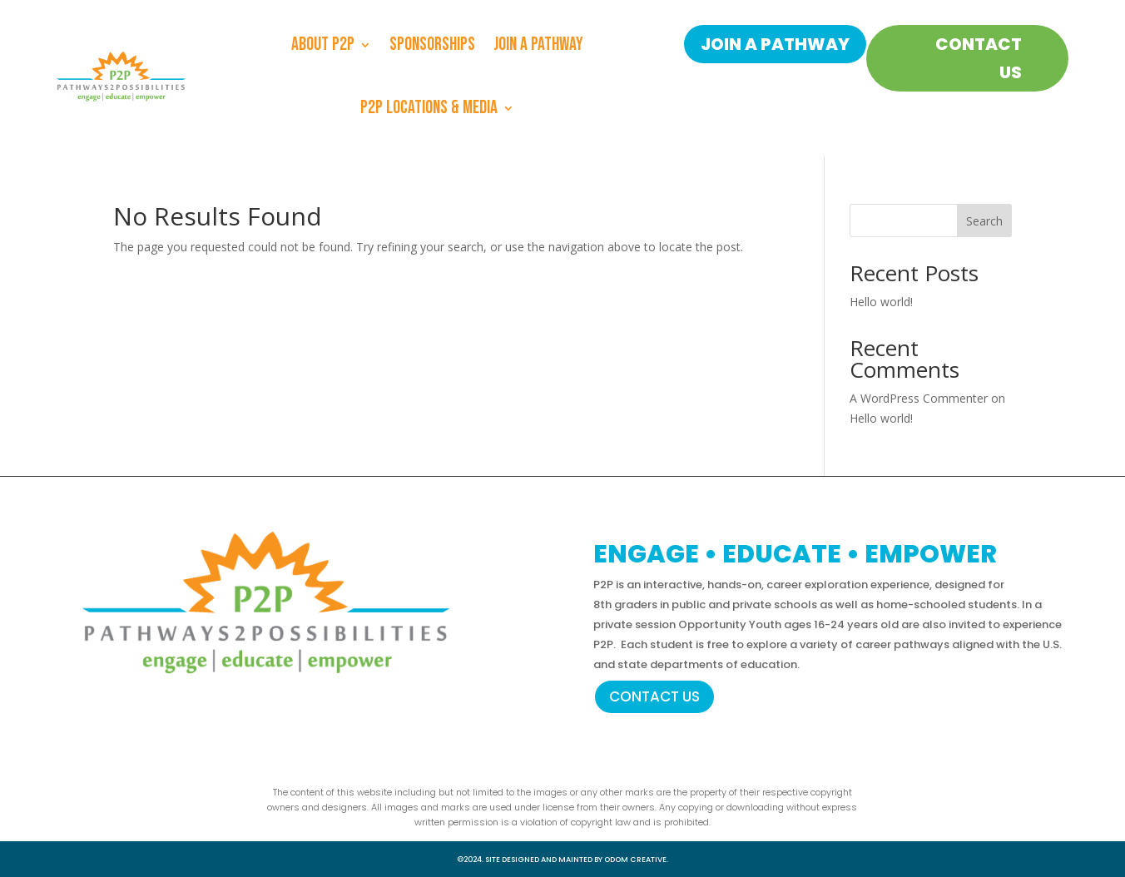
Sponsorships (432, 44)
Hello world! (881, 302)
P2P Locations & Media (429, 108)
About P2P (322, 44)
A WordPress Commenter (919, 398)
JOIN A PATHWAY (775, 44)
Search (984, 221)
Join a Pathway (538, 44)
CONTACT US (978, 58)
